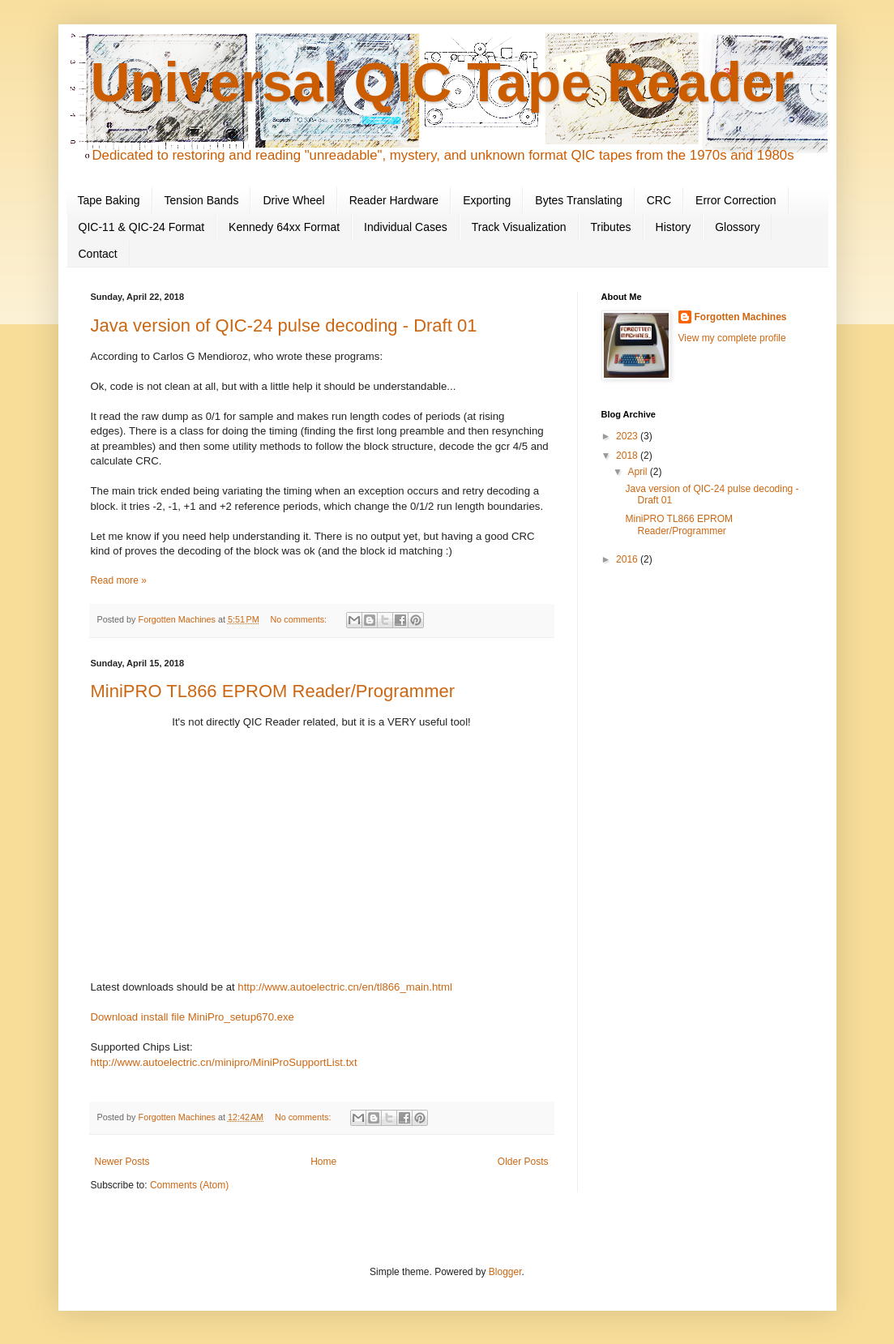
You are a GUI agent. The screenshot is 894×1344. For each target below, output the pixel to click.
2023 (628, 436)
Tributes (611, 226)
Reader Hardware (394, 200)
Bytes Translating (578, 200)
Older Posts (523, 1161)
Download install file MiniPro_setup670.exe (192, 1017)
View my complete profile (732, 338)
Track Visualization (519, 226)
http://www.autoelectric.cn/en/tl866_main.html (344, 987)
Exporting (487, 200)
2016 (628, 559)
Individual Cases (405, 226)
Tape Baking (109, 200)
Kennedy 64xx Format (284, 226)
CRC (659, 200)
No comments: (299, 619)
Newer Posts (122, 1161)
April (638, 471)
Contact (98, 253)
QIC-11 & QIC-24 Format (142, 226)
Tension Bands (202, 200)
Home (323, 1161)
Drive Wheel (293, 200)
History (673, 226)
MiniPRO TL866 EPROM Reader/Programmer (273, 691)
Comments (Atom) (189, 1185)
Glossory (737, 226)
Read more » (119, 580)
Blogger (505, 1272)
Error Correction (735, 200)
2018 (628, 455)
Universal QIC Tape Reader (442, 82)
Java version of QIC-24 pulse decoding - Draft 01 (284, 325)
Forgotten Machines (741, 317)
